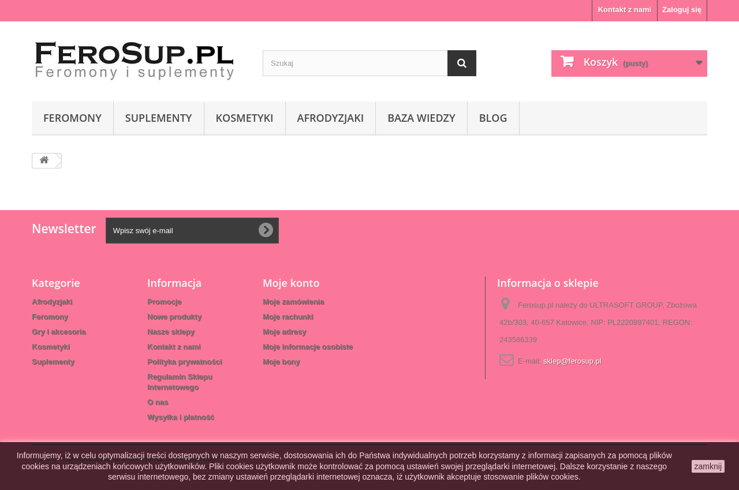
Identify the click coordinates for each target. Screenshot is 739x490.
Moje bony (281, 361)
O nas (157, 402)
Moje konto (291, 283)
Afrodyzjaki (330, 118)
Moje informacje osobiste (308, 346)
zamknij (708, 466)
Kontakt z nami (624, 9)
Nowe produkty (174, 316)
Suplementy (158, 118)
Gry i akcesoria (58, 331)
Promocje (164, 301)
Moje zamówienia (293, 301)
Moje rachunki (288, 316)
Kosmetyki (245, 118)
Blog (493, 118)
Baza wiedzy (421, 118)
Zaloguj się (681, 9)
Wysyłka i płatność (180, 417)
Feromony (72, 118)
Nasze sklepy (171, 331)
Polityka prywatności (184, 361)
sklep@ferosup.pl (572, 361)
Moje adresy (284, 331)
